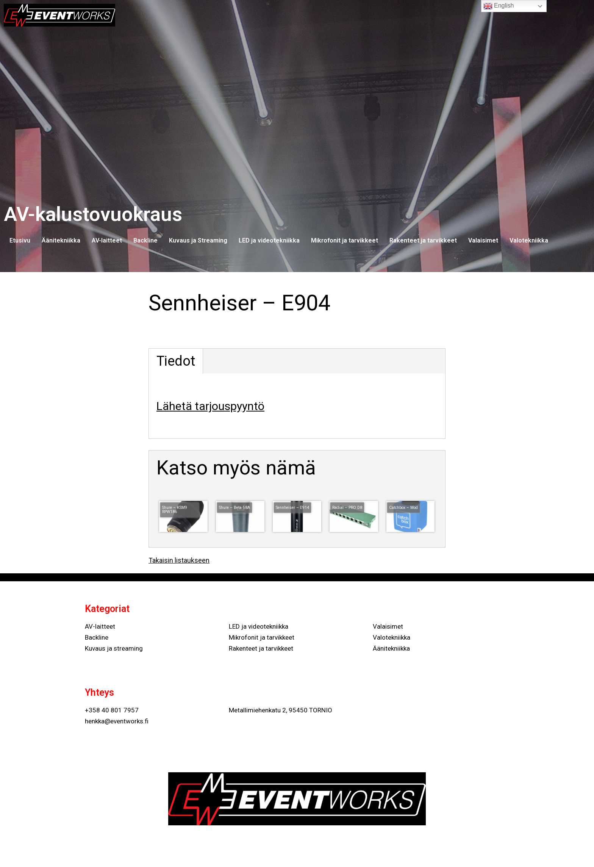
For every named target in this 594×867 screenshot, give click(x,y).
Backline (145, 240)
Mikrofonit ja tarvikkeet (344, 240)
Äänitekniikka (61, 240)
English (498, 6)
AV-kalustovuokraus (93, 214)
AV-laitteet (107, 240)
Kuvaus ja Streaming (198, 240)
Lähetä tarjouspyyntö (210, 406)
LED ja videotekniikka (269, 240)
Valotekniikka (529, 240)
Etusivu (19, 240)
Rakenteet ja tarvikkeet (423, 240)
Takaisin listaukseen (178, 560)
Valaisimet (483, 240)
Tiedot (175, 361)
